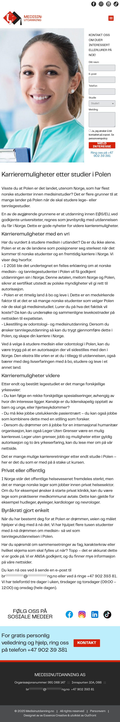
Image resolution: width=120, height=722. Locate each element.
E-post (93, 74)
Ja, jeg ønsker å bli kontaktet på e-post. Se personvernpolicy (101, 135)
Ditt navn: (94, 62)
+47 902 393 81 (82, 689)
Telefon (93, 86)
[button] (111, 18)
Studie (92, 98)
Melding (93, 110)
